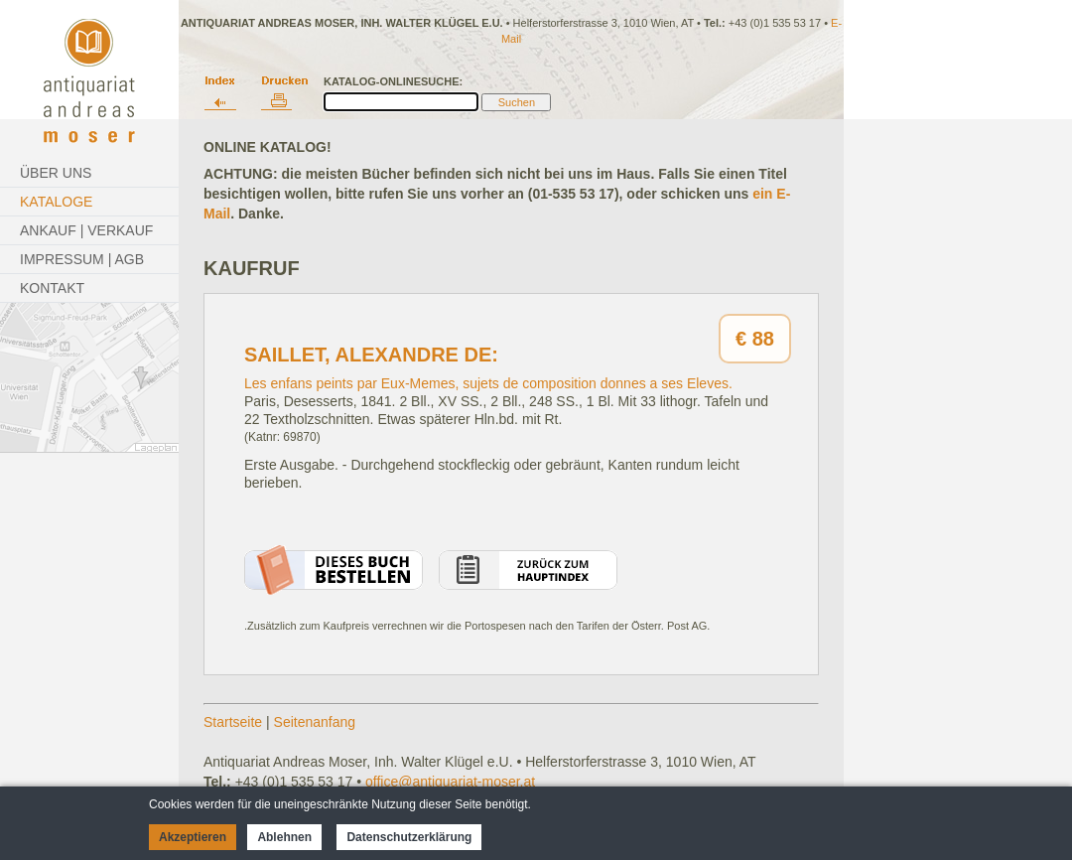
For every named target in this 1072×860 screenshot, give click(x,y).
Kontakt (52, 288)
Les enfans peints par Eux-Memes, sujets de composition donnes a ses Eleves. (488, 383)
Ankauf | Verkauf (86, 230)
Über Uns (55, 173)
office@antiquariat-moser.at (450, 781)
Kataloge (56, 202)
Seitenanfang (315, 722)
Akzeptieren (192, 837)
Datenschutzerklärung (408, 837)
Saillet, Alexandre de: (371, 354)
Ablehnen (284, 837)
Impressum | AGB (82, 259)
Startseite (232, 722)
